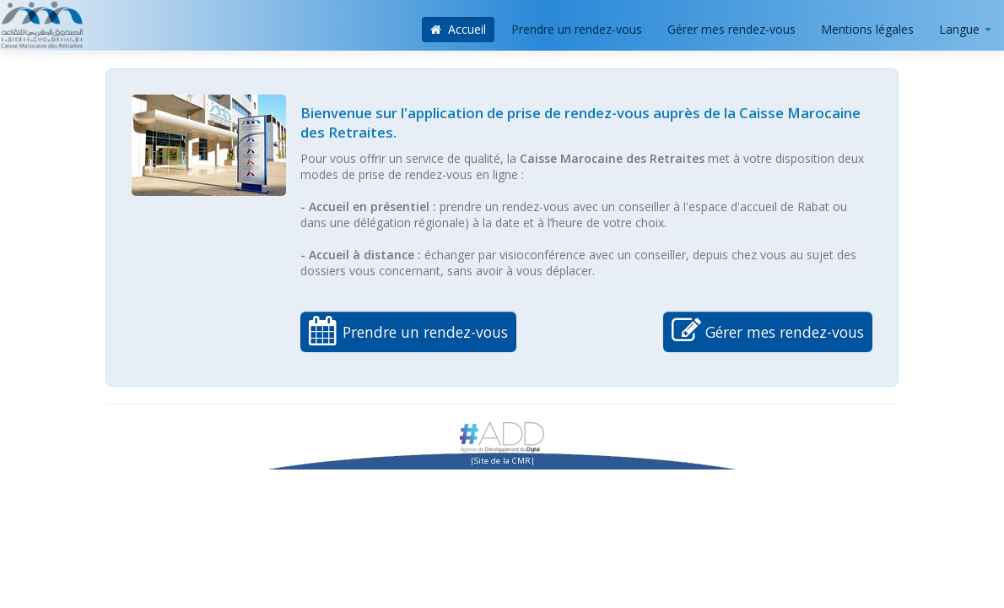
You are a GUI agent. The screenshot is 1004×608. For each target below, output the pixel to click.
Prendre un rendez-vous (576, 29)
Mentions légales (867, 29)
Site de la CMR (502, 460)
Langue (965, 29)
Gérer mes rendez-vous (731, 29)
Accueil (458, 29)
